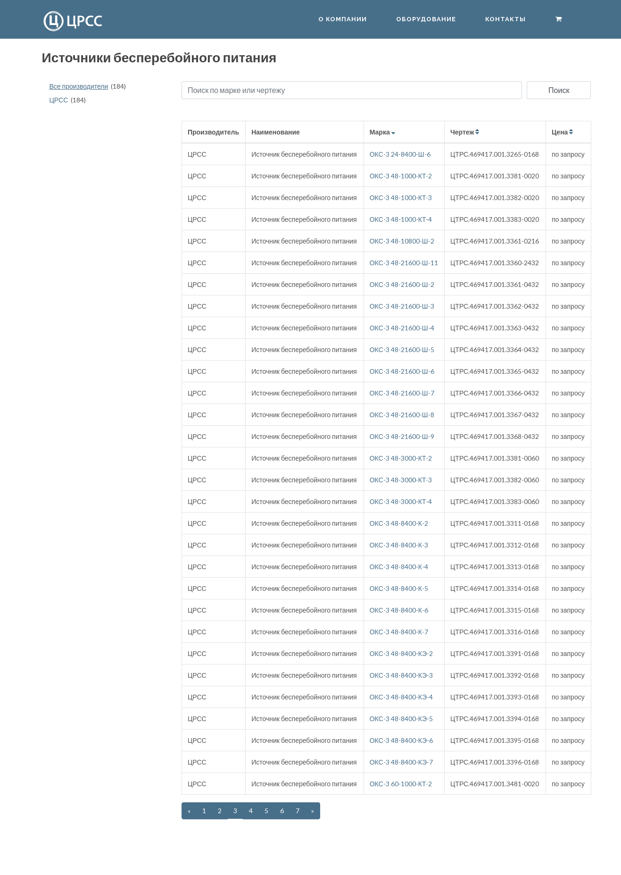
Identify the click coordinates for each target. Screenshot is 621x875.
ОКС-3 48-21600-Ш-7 (402, 393)
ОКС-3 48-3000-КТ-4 (401, 501)
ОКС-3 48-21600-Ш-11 (404, 263)
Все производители (79, 86)
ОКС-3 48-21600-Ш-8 (402, 415)
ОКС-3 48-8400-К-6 (399, 610)
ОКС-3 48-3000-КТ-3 (401, 480)
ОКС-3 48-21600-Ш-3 (402, 306)
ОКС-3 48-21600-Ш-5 (402, 349)
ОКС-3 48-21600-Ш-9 (402, 436)
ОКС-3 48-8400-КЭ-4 (401, 697)
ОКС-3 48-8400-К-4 (399, 567)
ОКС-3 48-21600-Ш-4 (402, 328)
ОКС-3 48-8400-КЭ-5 (401, 719)
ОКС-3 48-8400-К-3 (399, 545)
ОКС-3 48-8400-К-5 (399, 588)
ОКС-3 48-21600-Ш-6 (402, 371)
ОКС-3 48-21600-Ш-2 (402, 284)
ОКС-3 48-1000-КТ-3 (401, 198)
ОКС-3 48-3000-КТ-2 (401, 458)
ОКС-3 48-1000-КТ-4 (401, 219)
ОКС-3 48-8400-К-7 (399, 632)
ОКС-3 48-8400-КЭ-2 (401, 653)
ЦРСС (59, 100)
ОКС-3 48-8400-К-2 (399, 523)
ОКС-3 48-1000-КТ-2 (401, 176)
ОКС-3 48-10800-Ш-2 (402, 241)
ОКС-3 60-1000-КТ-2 (401, 784)
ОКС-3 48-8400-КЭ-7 (401, 762)
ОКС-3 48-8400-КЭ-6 (401, 740)
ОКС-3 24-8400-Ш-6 (400, 154)
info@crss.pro (498, 860)
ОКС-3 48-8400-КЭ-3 (401, 675)
